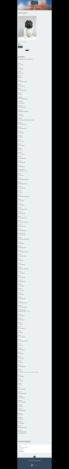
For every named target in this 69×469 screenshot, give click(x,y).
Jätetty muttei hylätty (23, 81)
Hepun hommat (24, 431)
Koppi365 (21, 353)
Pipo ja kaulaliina (23, 298)
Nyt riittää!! (22, 200)
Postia (21, 345)
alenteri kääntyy (23, 226)
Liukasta (21, 380)
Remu (21, 192)
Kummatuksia (22, 328)
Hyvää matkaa (22, 264)
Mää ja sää (22, 285)
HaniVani (21, 73)
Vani (21, 77)
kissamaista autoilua (25, 111)
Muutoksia (22, 376)
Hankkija (22, 423)
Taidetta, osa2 (23, 124)
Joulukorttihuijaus (23, 158)
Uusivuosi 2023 (22, 281)
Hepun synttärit (22, 389)
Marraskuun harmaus (23, 302)
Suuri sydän (22, 243)
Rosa (22, 414)
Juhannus (22, 260)
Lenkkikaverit (22, 315)
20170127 (20, 46)
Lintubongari (23, 401)
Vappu (21, 362)
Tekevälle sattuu (22, 277)
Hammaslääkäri (22, 366)
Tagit (19, 44)
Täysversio (35, 465)
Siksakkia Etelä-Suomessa (24, 179)
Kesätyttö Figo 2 (24, 427)
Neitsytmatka (22, 349)
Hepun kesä (23, 410)
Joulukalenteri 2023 (23, 230)
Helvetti (21, 332)
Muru (21, 149)
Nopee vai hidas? (24, 98)
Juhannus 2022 (22, 336)
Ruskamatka (22, 319)
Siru (21, 94)
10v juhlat (21, 141)
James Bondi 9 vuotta (23, 209)
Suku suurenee (22, 213)
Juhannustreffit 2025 (23, 128)
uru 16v (22, 234)
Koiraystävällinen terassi (24, 251)
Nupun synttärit (23, 393)
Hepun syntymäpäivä (23, 90)
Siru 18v (22, 115)
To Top (34, 457)
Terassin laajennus (23, 247)
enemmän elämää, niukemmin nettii (27, 119)
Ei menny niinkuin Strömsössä (25, 196)
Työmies (21, 64)
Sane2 (22, 418)
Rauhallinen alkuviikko (23, 183)
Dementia (21, 175)
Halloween (23, 397)
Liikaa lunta (22, 294)
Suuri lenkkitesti (22, 162)
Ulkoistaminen (22, 166)
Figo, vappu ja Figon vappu (24, 268)
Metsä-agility (22, 132)
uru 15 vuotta (23, 311)
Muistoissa (23, 145)
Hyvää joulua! (23, 107)
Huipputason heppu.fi (23, 217)
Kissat (21, 406)
